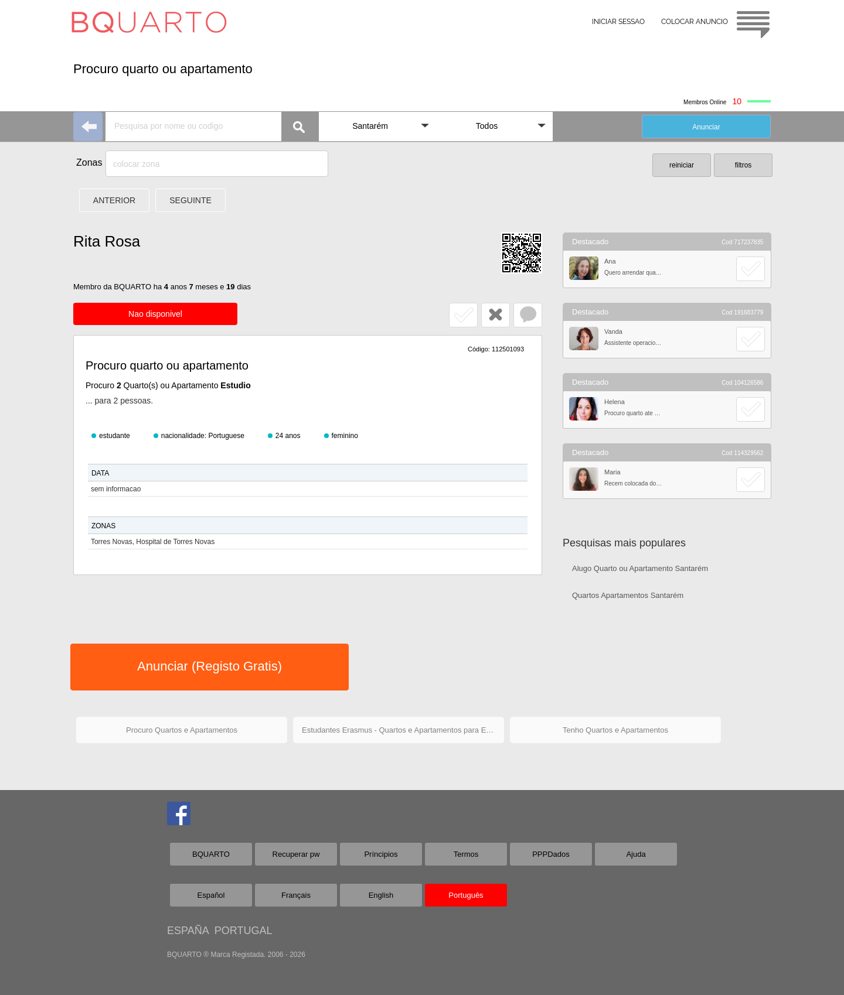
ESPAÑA (188, 930)
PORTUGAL (244, 930)
